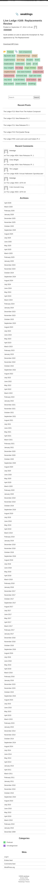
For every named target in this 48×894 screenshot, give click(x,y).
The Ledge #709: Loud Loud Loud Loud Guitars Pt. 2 (21, 149)
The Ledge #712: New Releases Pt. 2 (16, 128)
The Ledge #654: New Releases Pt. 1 (20, 165)
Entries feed (8, 870)
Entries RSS (24, 888)
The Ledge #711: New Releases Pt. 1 (16, 135)
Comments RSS (24, 890)
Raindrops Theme (24, 891)
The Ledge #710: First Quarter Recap (16, 142)
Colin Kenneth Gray (16, 197)
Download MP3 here (10, 54)
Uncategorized (12, 856)
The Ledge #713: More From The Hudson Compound (21, 121)
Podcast (10, 852)
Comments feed (9, 874)
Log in (6, 867)
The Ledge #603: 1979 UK (16, 193)
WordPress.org (9, 877)
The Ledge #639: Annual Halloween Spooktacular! (24, 184)
